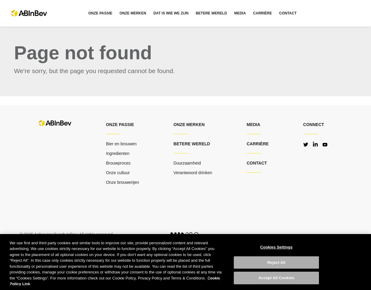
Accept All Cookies (276, 278)
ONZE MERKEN (132, 13)
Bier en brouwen (121, 143)
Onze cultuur (118, 172)
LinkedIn (315, 144)
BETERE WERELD (211, 13)
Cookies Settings (276, 247)
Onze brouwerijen (122, 182)
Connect (313, 124)
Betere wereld (192, 143)
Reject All (276, 262)
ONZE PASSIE (100, 13)
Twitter (305, 144)
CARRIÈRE (262, 13)
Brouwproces (118, 163)
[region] (185, 262)
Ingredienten (117, 153)
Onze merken (189, 124)
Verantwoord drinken (193, 172)
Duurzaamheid (187, 163)
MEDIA (240, 13)
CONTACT (288, 13)
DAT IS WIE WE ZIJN (170, 13)
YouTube (325, 144)
